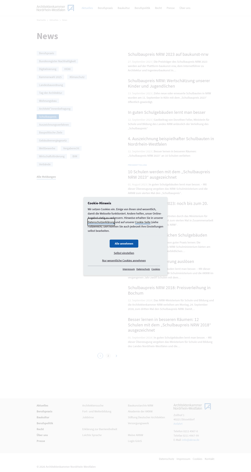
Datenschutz (143, 269)
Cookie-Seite (142, 222)
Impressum (129, 269)
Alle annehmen (124, 243)
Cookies (155, 269)
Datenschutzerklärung (101, 222)
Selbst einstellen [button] (124, 253)
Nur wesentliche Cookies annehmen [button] (124, 260)
